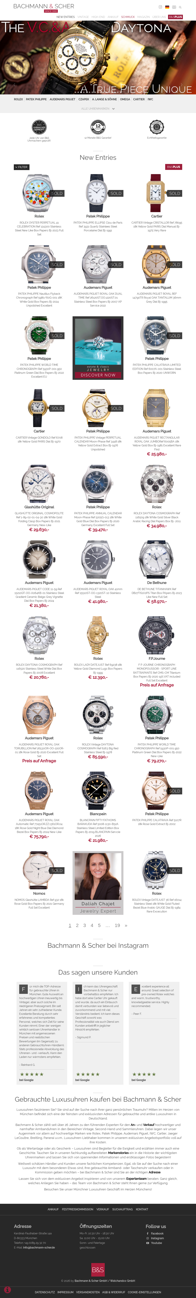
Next (180, 84)
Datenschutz (45, 1292)
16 (118, 92)
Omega (125, 99)
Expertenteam (137, 1178)
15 (115, 92)
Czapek (83, 99)
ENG (174, 7)
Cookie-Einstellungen (144, 1292)
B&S (175, 17)
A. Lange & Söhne (104, 99)
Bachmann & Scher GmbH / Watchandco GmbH (105, 1280)
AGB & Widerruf (113, 1292)
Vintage (83, 17)
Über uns (159, 17)
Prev (16, 84)
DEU (167, 7)
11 (103, 92)
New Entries (66, 17)
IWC (150, 99)
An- (133, 1125)
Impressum (65, 1292)
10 (101, 92)
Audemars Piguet (62, 99)
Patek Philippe (36, 99)
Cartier (139, 99)
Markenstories (118, 1153)
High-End (98, 17)
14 (112, 92)
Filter (21, 167)
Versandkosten (88, 1292)
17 (120, 92)
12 (106, 92)
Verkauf (148, 1125)
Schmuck (128, 17)
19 (117, 925)
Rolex (18, 99)
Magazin (143, 17)
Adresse (154, 1172)
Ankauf (113, 17)
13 (109, 92)
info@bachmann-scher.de (39, 1247)
